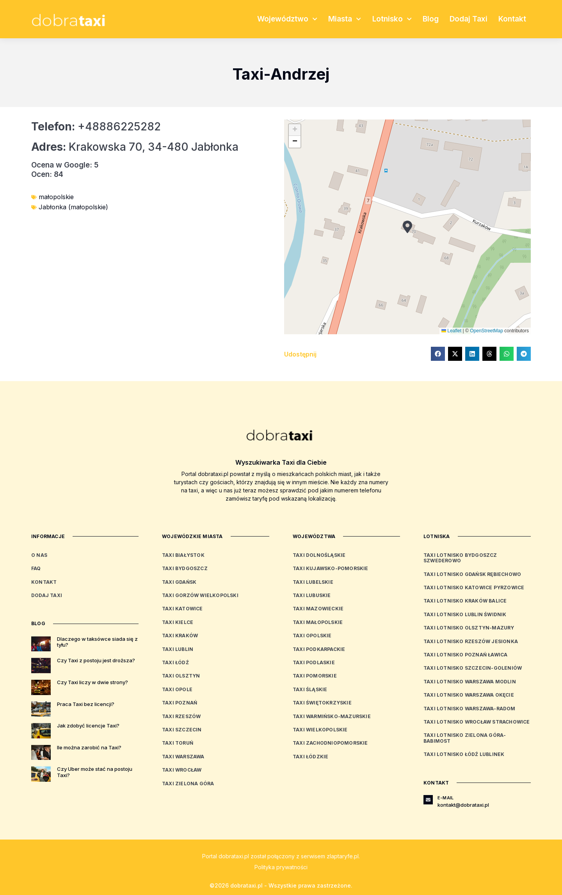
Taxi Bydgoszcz (185, 568)
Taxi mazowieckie (318, 609)
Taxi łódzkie (310, 757)
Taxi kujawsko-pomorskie (330, 568)
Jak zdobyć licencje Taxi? (88, 725)
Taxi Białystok (183, 555)
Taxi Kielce (177, 622)
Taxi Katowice (182, 609)
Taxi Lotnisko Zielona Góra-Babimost (464, 737)
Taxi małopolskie (318, 622)
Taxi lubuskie (312, 595)
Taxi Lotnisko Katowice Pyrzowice (473, 587)
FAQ (36, 568)
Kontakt (512, 18)
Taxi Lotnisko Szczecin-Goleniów (472, 668)
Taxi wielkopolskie (320, 730)
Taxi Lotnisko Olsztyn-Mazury (468, 628)
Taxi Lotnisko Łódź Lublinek (463, 754)
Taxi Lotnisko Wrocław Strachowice (476, 722)
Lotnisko (392, 18)
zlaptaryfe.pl (343, 856)
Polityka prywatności (281, 867)
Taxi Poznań (179, 703)
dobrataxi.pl (234, 856)
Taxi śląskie (310, 689)
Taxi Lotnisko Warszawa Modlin (469, 682)
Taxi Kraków (180, 635)
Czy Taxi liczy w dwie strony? (92, 682)
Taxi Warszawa (183, 757)
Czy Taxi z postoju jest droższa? (96, 660)
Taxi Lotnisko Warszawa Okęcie (468, 695)
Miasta (344, 18)
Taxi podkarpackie (319, 649)
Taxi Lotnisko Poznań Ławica (465, 655)
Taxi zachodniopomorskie (330, 743)
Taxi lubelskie (313, 582)
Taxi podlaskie (314, 662)
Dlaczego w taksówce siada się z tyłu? (97, 642)
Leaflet (451, 330)
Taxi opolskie (312, 635)
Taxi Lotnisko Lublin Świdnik (465, 614)
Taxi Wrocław (181, 770)
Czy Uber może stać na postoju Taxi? (94, 772)
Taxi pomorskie (315, 676)
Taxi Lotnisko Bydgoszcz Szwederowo (460, 557)
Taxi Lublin (177, 649)
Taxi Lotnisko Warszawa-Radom (469, 708)
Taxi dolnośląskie (319, 555)
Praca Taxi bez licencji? (85, 704)
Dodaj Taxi (468, 18)
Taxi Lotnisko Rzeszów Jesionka (470, 641)
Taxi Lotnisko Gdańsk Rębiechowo (472, 574)
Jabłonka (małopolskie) (73, 207)
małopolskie (56, 197)
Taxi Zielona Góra (188, 783)
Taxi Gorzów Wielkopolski (200, 595)
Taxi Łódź (175, 662)
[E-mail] (428, 799)
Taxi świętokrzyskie (322, 703)
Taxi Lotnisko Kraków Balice (465, 601)
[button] (407, 227)
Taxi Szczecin (182, 730)
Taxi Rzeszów (181, 716)
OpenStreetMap (486, 330)
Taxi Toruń (177, 743)
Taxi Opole (177, 689)
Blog (431, 18)
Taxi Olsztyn (181, 676)
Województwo (287, 18)
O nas (39, 555)
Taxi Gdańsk (179, 582)
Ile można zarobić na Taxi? (89, 747)
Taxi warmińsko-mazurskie (332, 716)
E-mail (446, 798)
